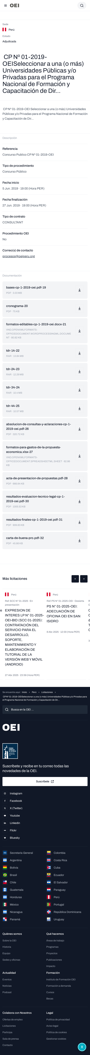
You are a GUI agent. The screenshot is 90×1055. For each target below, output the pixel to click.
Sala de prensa (10, 1038)
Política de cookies (56, 1032)
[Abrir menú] (5, 5)
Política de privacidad (58, 1019)
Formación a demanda (58, 985)
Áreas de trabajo (55, 940)
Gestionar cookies (56, 1038)
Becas (49, 998)
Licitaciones (47, 692)
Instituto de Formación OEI (61, 979)
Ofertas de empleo (12, 1019)
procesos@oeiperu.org (18, 256)
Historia (6, 947)
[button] (75, 579)
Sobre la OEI (9, 940)
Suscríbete (45, 781)
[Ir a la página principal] (14, 5)
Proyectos (51, 953)
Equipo (6, 953)
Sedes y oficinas (11, 959)
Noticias (7, 985)
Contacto (7, 1045)
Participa (7, 1032)
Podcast (7, 992)
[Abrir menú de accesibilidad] (82, 1047)
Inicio (24, 692)
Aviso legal (52, 1026)
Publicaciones (54, 959)
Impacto (50, 966)
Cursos (50, 992)
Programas (52, 947)
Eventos (7, 979)
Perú (34, 692)
